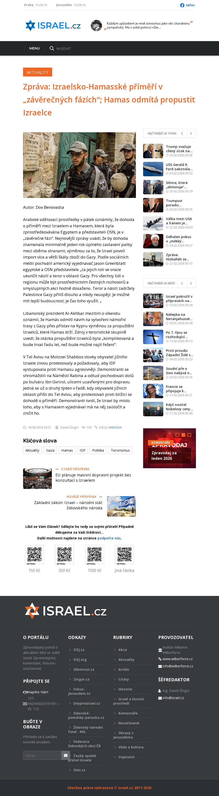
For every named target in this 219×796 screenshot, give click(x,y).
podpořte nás (109, 538)
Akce (129, 649)
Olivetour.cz (84, 669)
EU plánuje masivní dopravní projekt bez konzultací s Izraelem (93, 477)
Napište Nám (38, 692)
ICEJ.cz (84, 649)
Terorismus (120, 450)
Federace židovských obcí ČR (84, 743)
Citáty (129, 679)
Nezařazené (129, 723)
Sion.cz (84, 770)
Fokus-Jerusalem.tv (84, 691)
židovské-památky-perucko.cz (86, 716)
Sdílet (190, 5)
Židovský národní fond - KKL (85, 729)
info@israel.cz (173, 698)
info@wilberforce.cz (178, 666)
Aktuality (38, 72)
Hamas (67, 450)
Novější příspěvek (84, 497)
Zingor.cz (84, 679)
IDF (82, 450)
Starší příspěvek (72, 469)
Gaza (50, 450)
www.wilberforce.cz (178, 659)
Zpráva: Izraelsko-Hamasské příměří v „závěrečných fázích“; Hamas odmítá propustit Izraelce (109, 99)
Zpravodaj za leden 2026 (164, 455)
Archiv (129, 669)
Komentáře (161, 443)
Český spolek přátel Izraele (84, 757)
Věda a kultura (129, 747)
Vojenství (129, 757)
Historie (129, 689)
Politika (98, 450)
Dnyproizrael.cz (84, 703)
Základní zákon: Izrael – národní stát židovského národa (68, 505)
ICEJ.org (84, 659)
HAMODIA (115, 427)
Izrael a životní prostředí (129, 701)
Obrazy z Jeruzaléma (129, 735)
